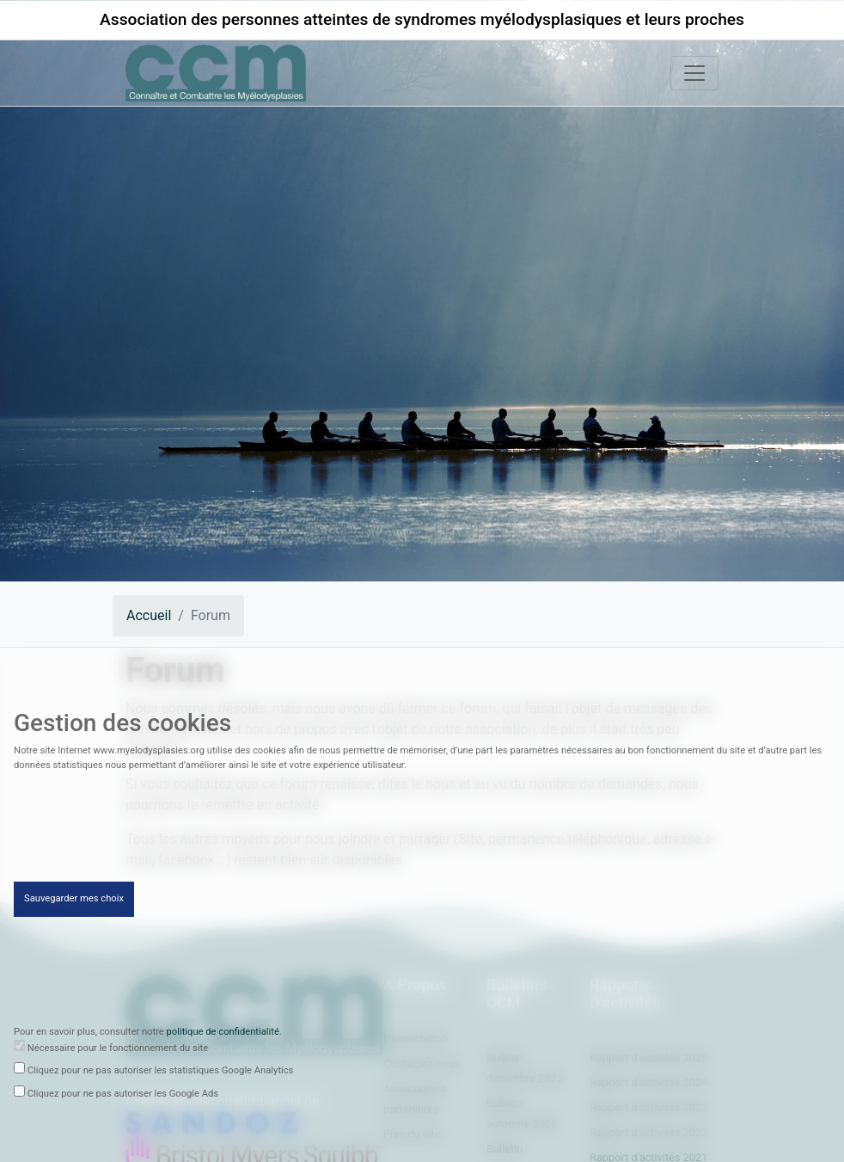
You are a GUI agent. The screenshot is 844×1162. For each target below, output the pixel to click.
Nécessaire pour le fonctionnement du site (118, 1050)
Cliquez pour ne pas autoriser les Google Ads (123, 1096)
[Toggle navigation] (694, 73)
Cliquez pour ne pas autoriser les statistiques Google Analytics (161, 1073)
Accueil (148, 615)
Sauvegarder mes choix (74, 901)
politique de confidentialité (223, 1034)
